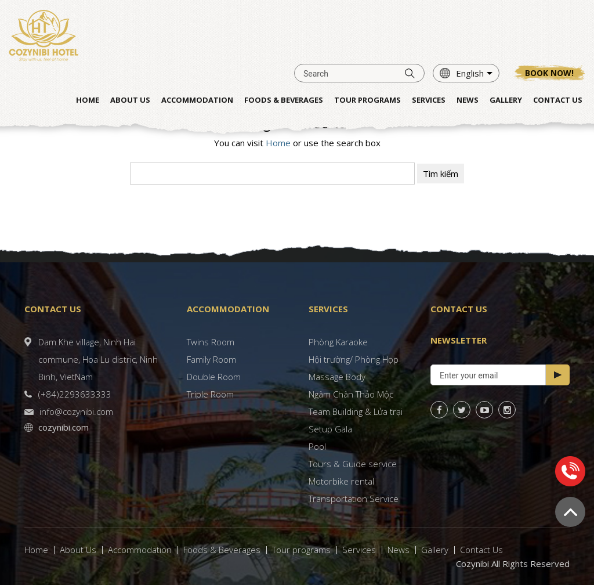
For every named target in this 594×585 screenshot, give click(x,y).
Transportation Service (354, 498)
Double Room (214, 376)
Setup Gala (330, 429)
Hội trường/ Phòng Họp (354, 359)
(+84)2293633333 (74, 394)
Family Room (211, 359)
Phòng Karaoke (338, 342)
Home (278, 143)
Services (359, 549)
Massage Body (337, 376)
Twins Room (210, 342)
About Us (78, 549)
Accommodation (140, 549)
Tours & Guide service (353, 464)
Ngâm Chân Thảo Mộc (351, 394)
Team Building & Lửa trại (356, 411)
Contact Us (481, 549)
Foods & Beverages (221, 549)
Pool (317, 446)
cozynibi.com (63, 427)
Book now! (549, 72)
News (398, 549)
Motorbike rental (341, 481)
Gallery (434, 549)
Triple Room (210, 394)
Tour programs (301, 549)
